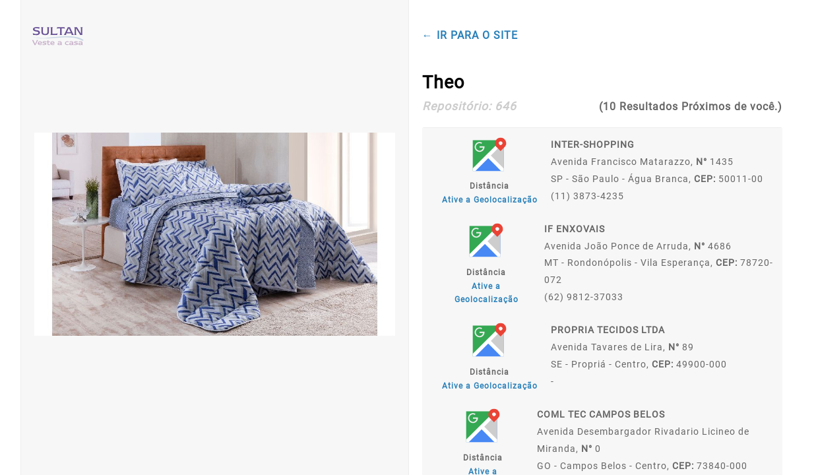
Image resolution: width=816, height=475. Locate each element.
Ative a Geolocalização (490, 200)
